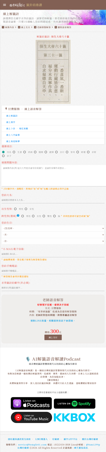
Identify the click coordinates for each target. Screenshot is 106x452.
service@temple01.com (32, 444)
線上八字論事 (13, 134)
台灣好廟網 (23, 447)
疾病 (30, 152)
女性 (31, 208)
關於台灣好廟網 (90, 439)
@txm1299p (93, 444)
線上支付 (53, 337)
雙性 (49, 216)
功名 (9, 152)
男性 (21, 208)
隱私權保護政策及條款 (19, 439)
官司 (73, 152)
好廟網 (55, 439)
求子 (9, 155)
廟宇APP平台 (70, 439)
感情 (51, 152)
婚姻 (41, 152)
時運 (83, 152)
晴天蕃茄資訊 (81, 447)
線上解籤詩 (12, 115)
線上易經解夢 (13, 141)
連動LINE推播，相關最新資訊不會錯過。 (53, 320)
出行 (62, 152)
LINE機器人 (41, 439)
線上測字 (10, 122)
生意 (19, 152)
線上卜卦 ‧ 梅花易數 (17, 128)
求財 (94, 152)
